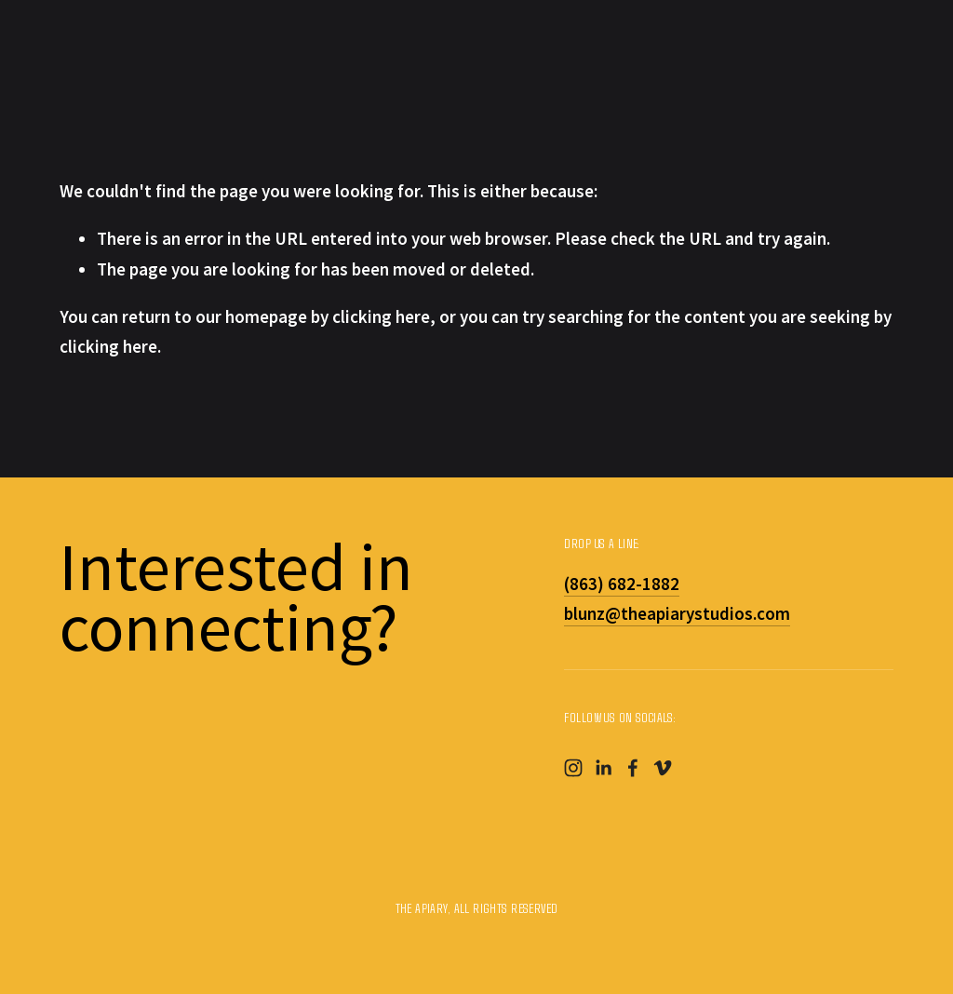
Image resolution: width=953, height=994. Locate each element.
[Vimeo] (662, 768)
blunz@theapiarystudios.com (677, 613)
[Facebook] (633, 768)
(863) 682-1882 (621, 583)
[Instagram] (573, 768)
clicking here (381, 316)
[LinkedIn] (603, 768)
